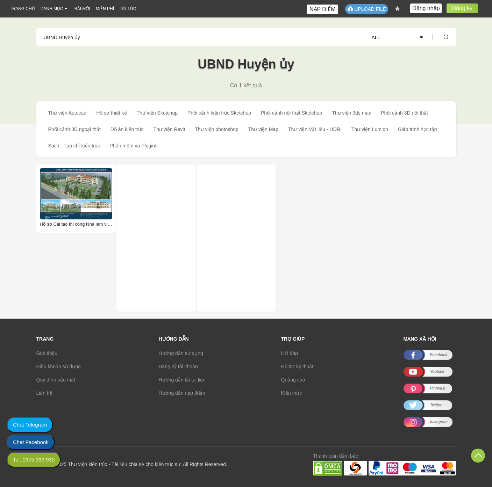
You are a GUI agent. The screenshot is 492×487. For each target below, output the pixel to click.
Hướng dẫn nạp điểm (182, 393)
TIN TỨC (128, 8)
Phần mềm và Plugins (134, 145)
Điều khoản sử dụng (58, 366)
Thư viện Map (263, 129)
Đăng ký (462, 8)
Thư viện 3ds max (351, 113)
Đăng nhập (426, 8)
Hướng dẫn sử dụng (181, 353)
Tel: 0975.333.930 (34, 460)
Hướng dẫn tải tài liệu (182, 380)
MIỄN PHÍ (105, 8)
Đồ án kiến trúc (127, 129)
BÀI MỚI (82, 8)
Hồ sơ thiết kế (111, 113)
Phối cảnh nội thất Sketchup (291, 113)
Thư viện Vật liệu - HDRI (315, 129)
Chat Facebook (31, 442)
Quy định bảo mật (56, 380)
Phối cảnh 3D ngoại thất (74, 129)
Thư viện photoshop (216, 129)
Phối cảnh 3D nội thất (404, 113)
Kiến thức (291, 393)
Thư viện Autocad (67, 113)
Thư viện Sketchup (157, 113)
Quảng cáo (293, 380)
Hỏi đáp (289, 353)
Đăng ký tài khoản (178, 366)
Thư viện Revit (169, 129)
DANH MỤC (52, 8)
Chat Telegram (30, 425)
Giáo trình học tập (417, 129)
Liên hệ (44, 393)
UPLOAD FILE (366, 9)
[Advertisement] (166, 238)
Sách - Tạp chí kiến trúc (74, 145)
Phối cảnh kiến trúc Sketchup (219, 113)
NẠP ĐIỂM (322, 9)
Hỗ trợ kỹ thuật (297, 366)
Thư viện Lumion (369, 129)
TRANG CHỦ (22, 8)
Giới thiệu (47, 353)
